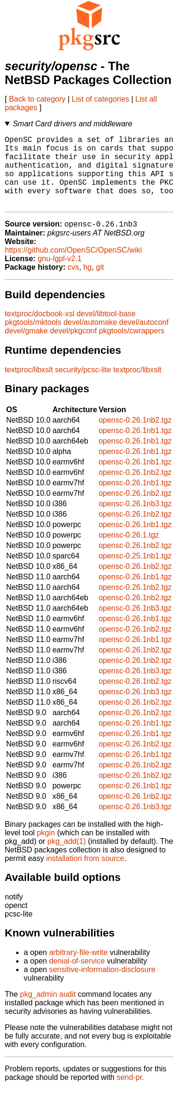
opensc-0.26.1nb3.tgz (135, 520)
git (100, 284)
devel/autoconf (144, 339)
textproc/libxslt (29, 386)
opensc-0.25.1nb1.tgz (135, 572)
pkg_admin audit (47, 1011)
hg (87, 284)
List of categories (100, 99)
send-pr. (130, 1094)
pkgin (46, 849)
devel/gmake (26, 347)
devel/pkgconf (73, 347)
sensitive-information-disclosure (102, 986)
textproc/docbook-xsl (40, 330)
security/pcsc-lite (83, 386)
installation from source (85, 875)
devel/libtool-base (106, 330)
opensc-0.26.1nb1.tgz (135, 447)
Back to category (37, 99)
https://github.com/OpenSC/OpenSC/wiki (73, 267)
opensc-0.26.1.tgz (129, 552)
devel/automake (90, 339)
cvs (73, 284)
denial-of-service (76, 978)
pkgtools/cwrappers (131, 347)
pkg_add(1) (66, 858)
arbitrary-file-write (78, 969)
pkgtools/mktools (33, 339)
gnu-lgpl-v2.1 (59, 275)
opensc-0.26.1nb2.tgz (135, 437)
